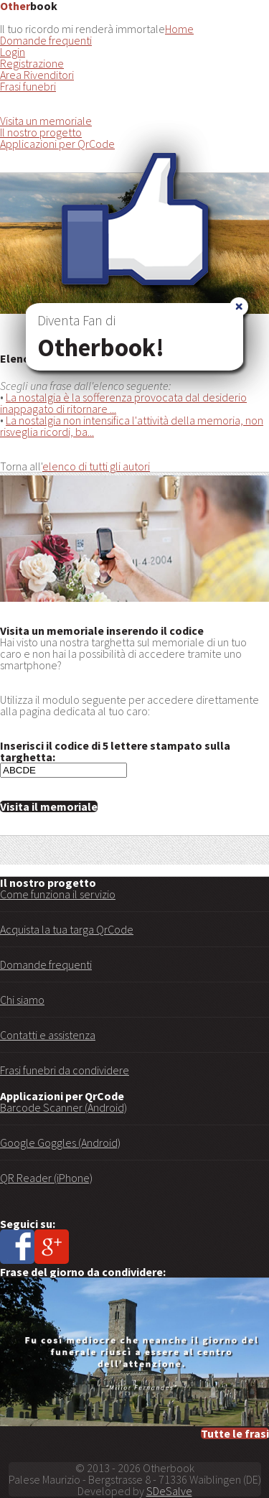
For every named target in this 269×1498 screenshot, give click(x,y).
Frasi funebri (28, 86)
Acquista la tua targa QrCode (66, 929)
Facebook (17, 1246)
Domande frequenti (46, 40)
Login (12, 52)
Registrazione (32, 63)
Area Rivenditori (37, 75)
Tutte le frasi (235, 1433)
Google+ (51, 1246)
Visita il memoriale (49, 806)
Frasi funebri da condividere (64, 1070)
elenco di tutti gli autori (96, 466)
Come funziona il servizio (57, 894)
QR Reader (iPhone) (46, 1178)
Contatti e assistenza (47, 1035)
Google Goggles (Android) (60, 1142)
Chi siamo (22, 999)
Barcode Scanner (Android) (63, 1107)
